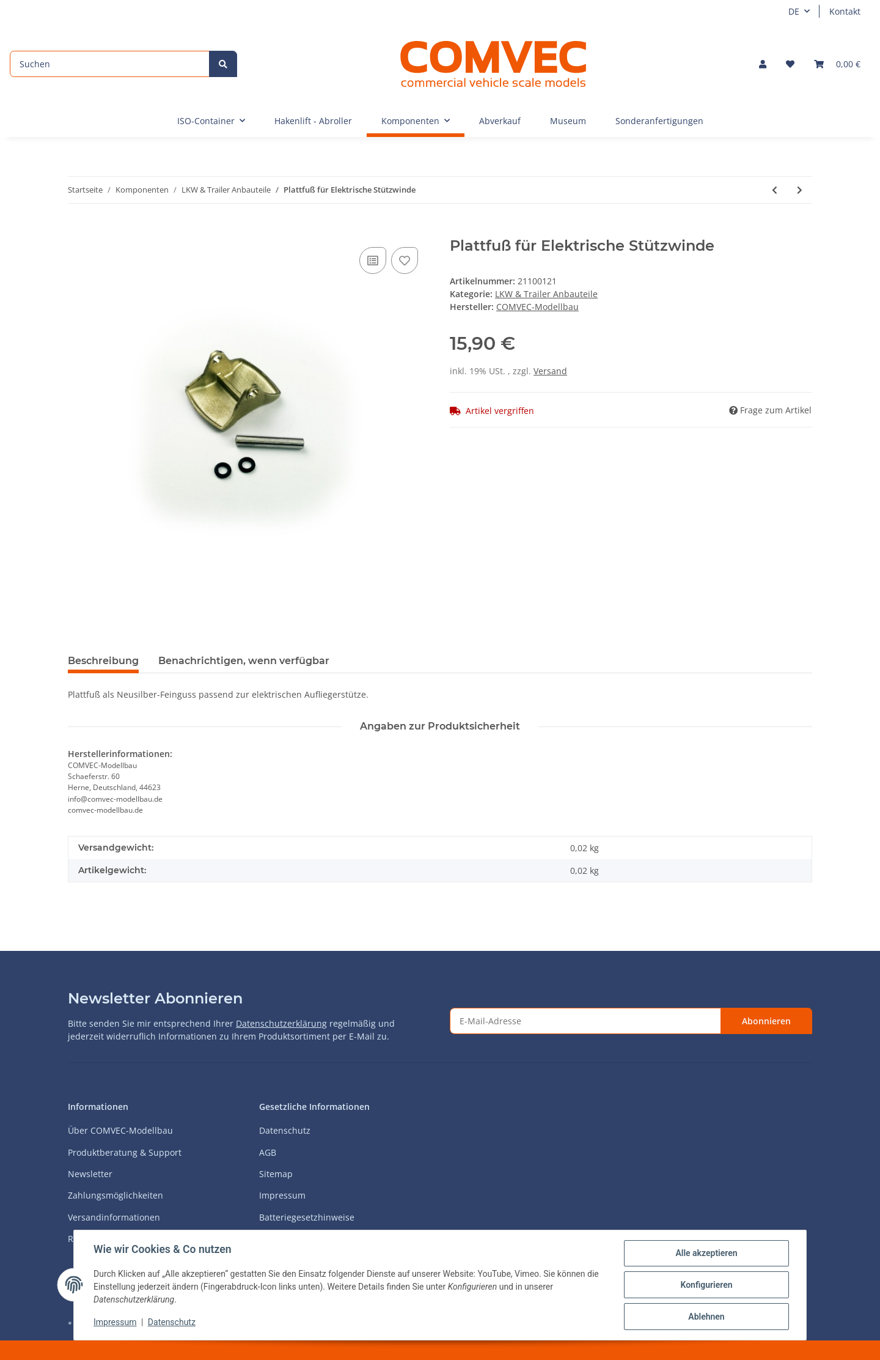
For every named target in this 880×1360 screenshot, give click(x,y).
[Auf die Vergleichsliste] (372, 260)
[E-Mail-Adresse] (585, 1021)
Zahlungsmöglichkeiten (115, 1195)
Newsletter (90, 1174)
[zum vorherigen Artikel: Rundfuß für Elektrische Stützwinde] (774, 190)
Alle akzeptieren (706, 1253)
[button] (762, 64)
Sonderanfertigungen (659, 121)
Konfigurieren (706, 1285)
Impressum (282, 1195)
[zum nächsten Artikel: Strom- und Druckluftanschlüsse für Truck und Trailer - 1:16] (799, 190)
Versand (550, 371)
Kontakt (844, 11)
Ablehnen (706, 1316)
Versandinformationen (114, 1217)
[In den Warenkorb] (77, 230)
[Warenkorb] (837, 64)
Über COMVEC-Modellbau (120, 1130)
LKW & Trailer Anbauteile (546, 294)
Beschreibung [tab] (103, 661)
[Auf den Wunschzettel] (404, 260)
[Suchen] (110, 64)
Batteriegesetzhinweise (306, 1217)
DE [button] (793, 11)
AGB (267, 1152)
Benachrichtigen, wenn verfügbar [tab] (243, 661)
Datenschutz (284, 1130)
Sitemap (276, 1174)
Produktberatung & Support (125, 1152)
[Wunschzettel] (790, 64)
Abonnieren (766, 1021)
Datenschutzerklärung (281, 1023)
